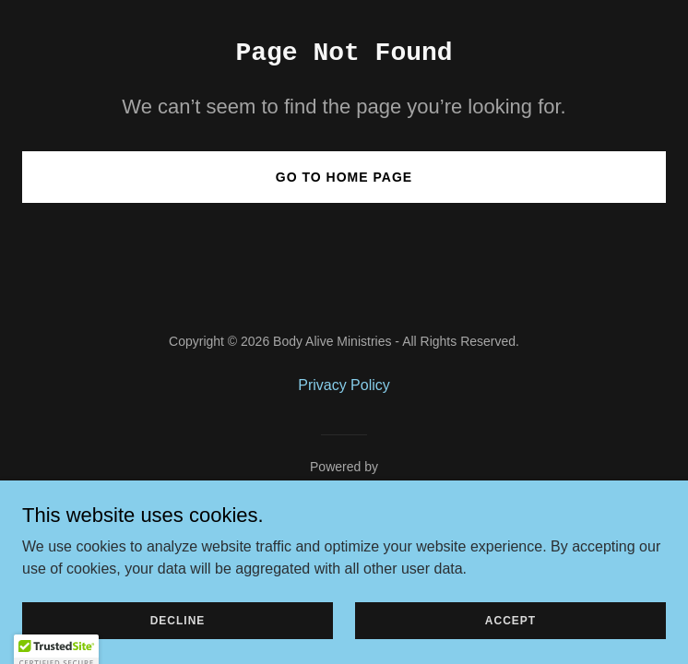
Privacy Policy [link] (344, 385)
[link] (344, 488)
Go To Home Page (344, 177)
